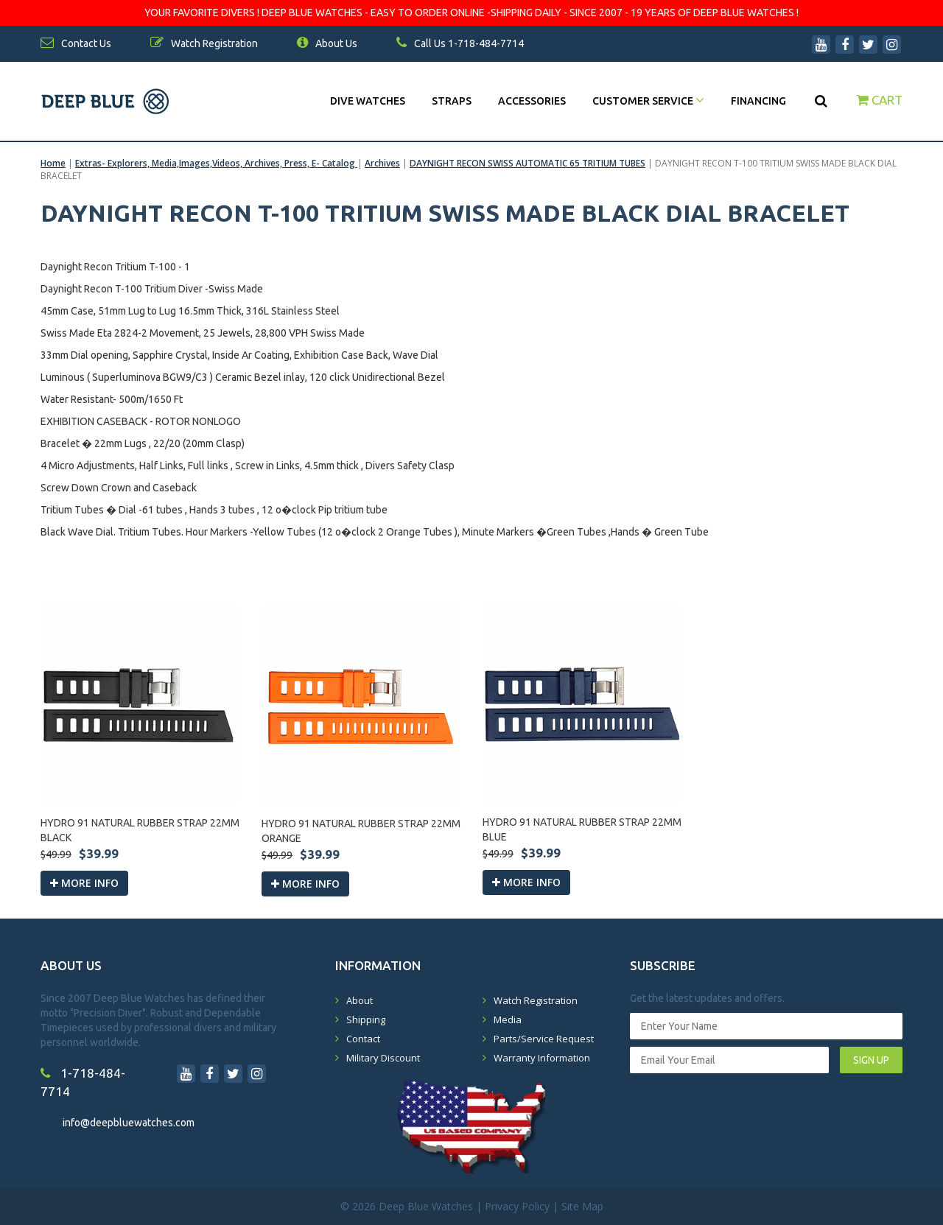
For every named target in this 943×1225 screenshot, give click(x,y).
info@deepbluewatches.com (128, 1123)
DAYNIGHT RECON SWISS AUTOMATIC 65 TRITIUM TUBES (527, 163)
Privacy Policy (517, 1206)
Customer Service (648, 101)
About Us (327, 43)
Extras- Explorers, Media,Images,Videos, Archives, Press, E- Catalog (216, 163)
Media (508, 1019)
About (359, 1000)
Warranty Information (542, 1057)
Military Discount (383, 1057)
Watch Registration (536, 1000)
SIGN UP (871, 1060)
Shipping (365, 1019)
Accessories (532, 101)
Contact (363, 1038)
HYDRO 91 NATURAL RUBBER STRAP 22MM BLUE (582, 829)
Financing (758, 101)
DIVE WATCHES (367, 101)
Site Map (582, 1206)
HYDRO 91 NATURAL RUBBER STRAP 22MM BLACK (140, 830)
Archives (382, 163)
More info (84, 883)
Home (53, 163)
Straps (452, 101)
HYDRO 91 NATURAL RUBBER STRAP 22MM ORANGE (361, 831)
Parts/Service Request (544, 1038)
